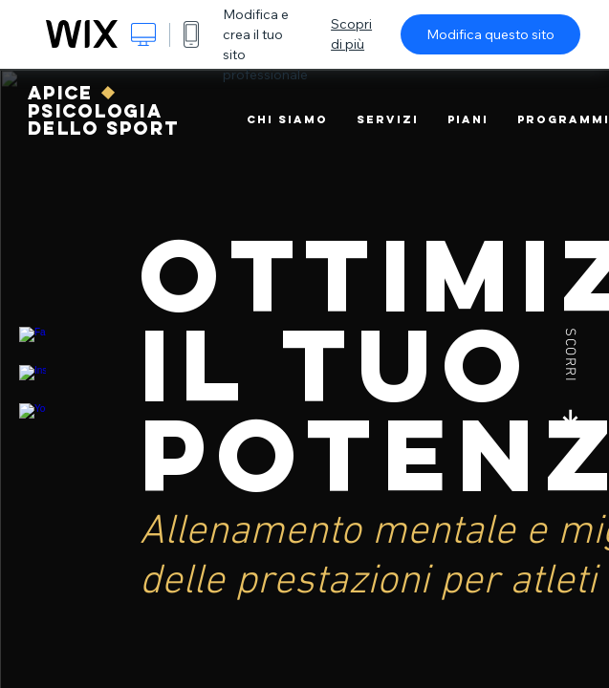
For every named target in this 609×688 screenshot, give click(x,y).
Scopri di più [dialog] (351, 34)
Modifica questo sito (490, 34)
